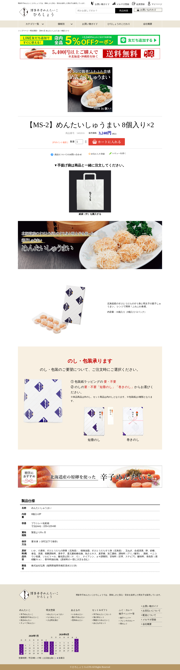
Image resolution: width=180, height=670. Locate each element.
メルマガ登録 (149, 619)
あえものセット (99, 623)
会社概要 (147, 24)
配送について (149, 615)
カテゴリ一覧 (32, 24)
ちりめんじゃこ (53, 617)
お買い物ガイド (90, 24)
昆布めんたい (77, 620)
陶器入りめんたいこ (101, 620)
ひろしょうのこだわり (119, 24)
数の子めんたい (78, 617)
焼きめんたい (26, 620)
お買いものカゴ (148, 10)
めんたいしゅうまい (55, 614)
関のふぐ (123, 624)
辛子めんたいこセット (102, 614)
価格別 (61, 24)
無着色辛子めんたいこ (30, 617)
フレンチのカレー (127, 621)
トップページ (23, 31)
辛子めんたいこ (27, 614)
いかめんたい (77, 614)
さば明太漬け (52, 620)
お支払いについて (152, 610)
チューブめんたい (28, 623)
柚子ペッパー (125, 618)
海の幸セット (98, 617)
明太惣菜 (33, 31)
